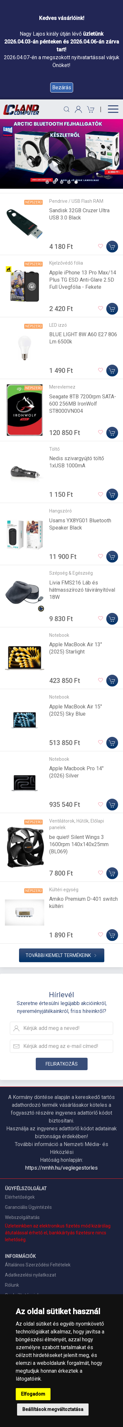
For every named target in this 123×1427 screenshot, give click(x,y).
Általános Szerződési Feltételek (38, 1264)
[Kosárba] (112, 246)
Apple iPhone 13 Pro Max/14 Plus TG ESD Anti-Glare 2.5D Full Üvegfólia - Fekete (82, 280)
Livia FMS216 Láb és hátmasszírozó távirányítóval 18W (82, 590)
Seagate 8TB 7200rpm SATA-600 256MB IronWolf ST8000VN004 (82, 403)
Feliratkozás (62, 1064)
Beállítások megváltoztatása (52, 1409)
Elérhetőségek (20, 1197)
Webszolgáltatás (22, 1217)
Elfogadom (33, 1394)
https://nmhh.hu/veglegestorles (61, 1168)
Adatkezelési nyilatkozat (30, 1275)
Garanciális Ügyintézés (28, 1207)
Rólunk (12, 1285)
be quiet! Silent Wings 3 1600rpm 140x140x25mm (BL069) (79, 844)
